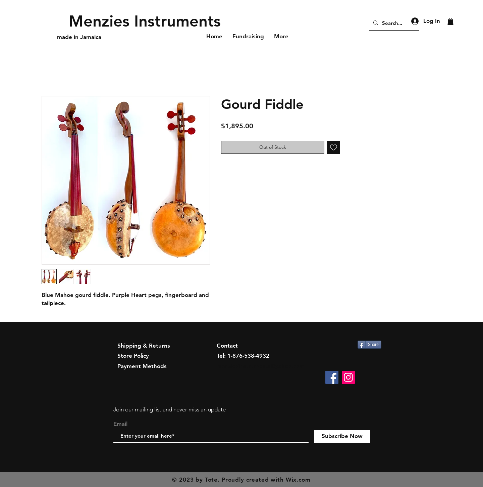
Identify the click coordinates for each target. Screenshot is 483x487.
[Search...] (393, 22)
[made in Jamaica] (79, 37)
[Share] (369, 345)
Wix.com (298, 479)
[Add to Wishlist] (333, 147)
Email (120, 424)
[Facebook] (331, 377)
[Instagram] (348, 377)
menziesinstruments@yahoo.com (260, 366)
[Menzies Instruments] (146, 21)
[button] (450, 21)
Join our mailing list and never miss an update (169, 409)
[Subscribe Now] (342, 436)
